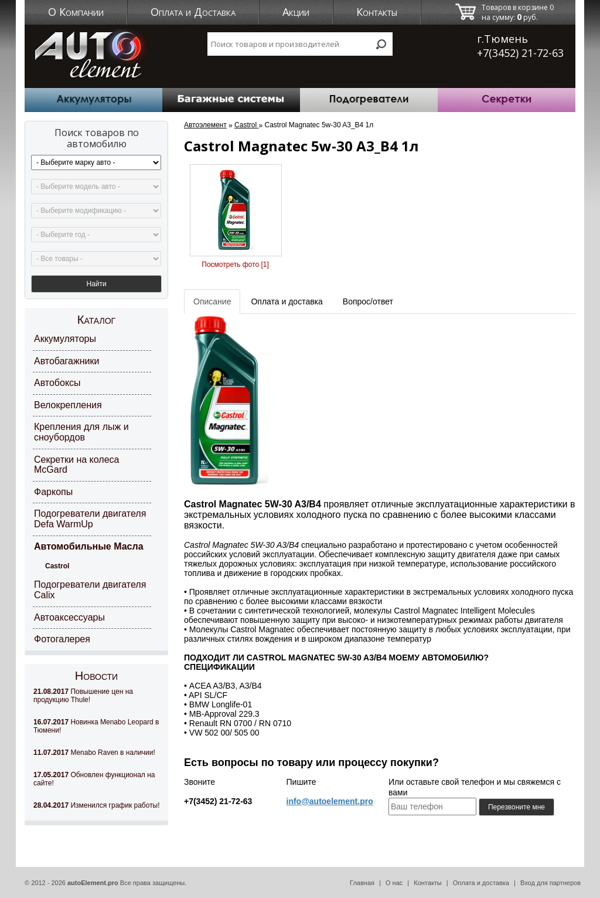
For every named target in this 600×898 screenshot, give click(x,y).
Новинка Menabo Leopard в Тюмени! (96, 726)
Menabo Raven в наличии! (94, 752)
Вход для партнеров (550, 882)
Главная (362, 882)
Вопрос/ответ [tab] (368, 301)
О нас (394, 882)
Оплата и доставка (481, 882)
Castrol (57, 566)
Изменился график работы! (96, 805)
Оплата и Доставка (193, 12)
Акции (295, 12)
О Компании (76, 12)
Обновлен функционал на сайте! (94, 779)
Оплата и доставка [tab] (286, 301)
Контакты (376, 12)
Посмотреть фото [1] (235, 264)
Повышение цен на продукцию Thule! (83, 695)
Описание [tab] (212, 301)
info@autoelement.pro (330, 801)
